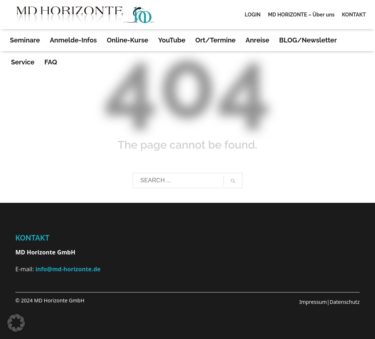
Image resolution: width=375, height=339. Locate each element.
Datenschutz (345, 301)
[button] (16, 323)
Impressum (313, 301)
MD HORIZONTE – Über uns (301, 15)
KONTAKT (354, 15)
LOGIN (252, 15)
